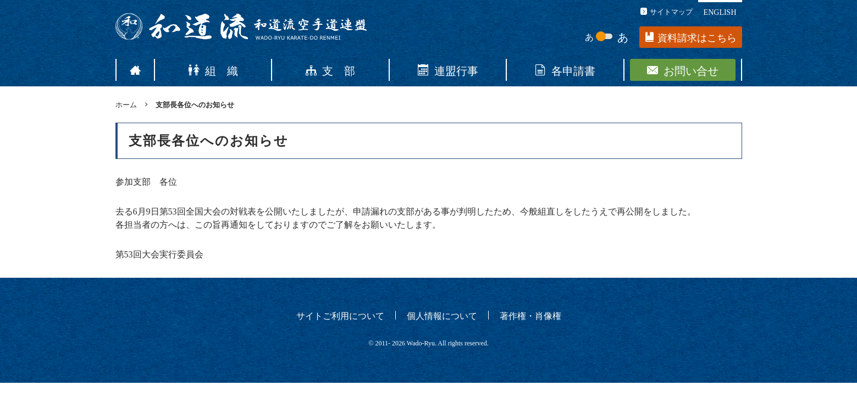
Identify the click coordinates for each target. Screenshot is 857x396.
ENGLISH (720, 11)
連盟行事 (448, 69)
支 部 (330, 69)
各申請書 (565, 69)
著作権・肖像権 (530, 315)
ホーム (126, 104)
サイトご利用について (340, 315)
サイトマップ (666, 11)
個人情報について (442, 315)
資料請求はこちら (691, 37)
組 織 (213, 69)
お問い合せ (682, 69)
